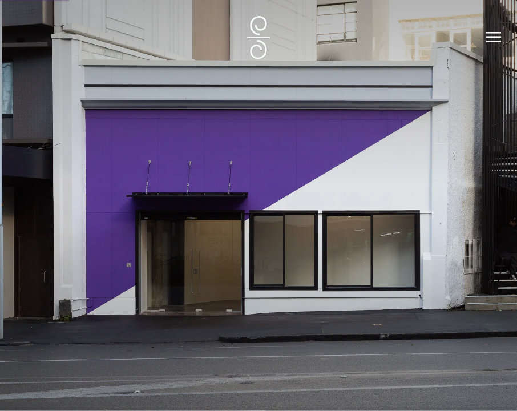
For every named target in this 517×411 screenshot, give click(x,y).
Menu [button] (491, 37)
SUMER (258, 37)
